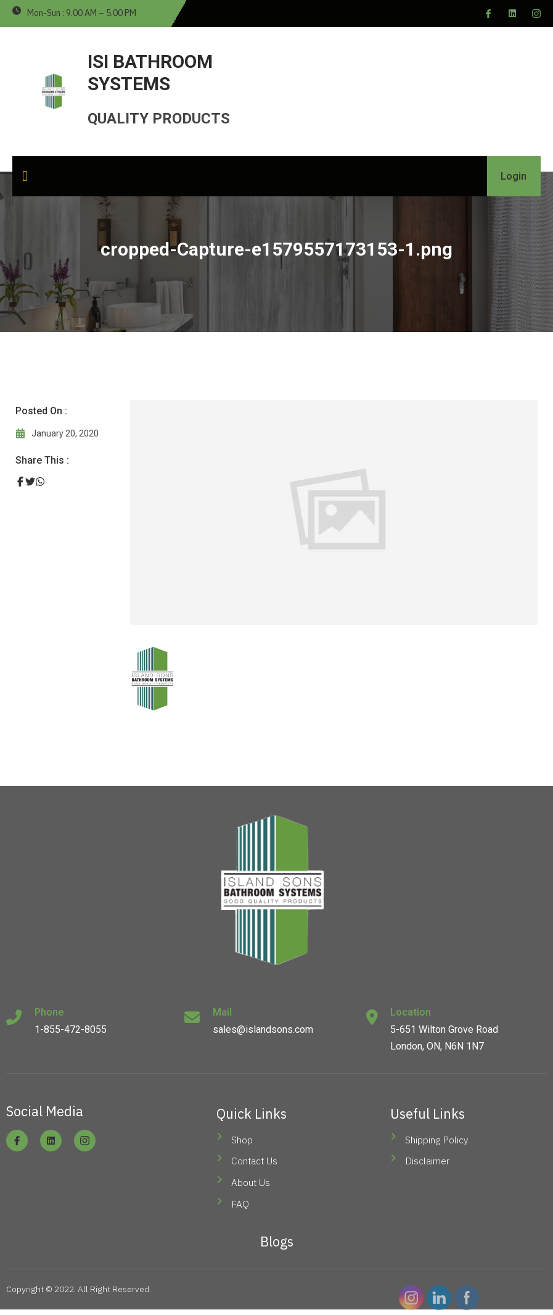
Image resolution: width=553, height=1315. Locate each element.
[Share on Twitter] (30, 481)
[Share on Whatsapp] (40, 481)
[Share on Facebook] (20, 481)
